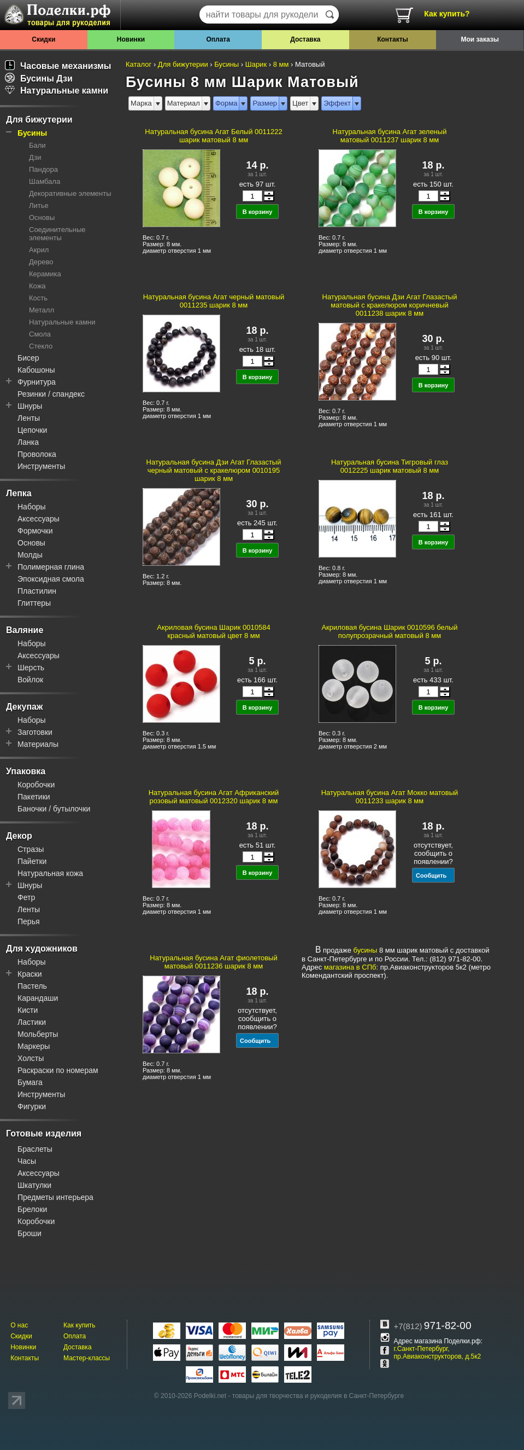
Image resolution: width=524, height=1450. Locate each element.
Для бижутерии (39, 119)
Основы (42, 217)
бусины (366, 950)
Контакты (392, 39)
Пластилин (36, 591)
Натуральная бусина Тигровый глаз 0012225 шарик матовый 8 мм (389, 466)
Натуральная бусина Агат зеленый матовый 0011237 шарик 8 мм (390, 135)
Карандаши (37, 998)
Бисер (28, 357)
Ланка (28, 442)
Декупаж (24, 706)
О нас (19, 1325)
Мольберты (37, 1034)
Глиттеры (34, 603)
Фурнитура (36, 382)
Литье (39, 205)
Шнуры (29, 406)
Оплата (217, 39)
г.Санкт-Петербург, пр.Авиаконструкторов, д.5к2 (437, 1352)
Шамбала (44, 181)
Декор (19, 835)
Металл (41, 310)
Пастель (32, 986)
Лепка (19, 493)
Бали (37, 145)
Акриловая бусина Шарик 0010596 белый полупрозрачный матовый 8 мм (389, 631)
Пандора (43, 169)
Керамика (45, 274)
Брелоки (32, 1209)
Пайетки (31, 861)
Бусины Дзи (39, 78)
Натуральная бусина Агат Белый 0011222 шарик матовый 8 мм (213, 135)
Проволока (36, 454)
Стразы (30, 849)
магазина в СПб (350, 967)
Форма (226, 103)
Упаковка (25, 771)
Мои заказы (480, 39)
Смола (40, 334)
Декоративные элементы (70, 193)
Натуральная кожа (50, 873)
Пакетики (33, 796)
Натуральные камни (56, 90)
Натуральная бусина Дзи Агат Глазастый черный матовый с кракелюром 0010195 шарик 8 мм (213, 470)
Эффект (337, 103)
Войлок (30, 679)
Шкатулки (34, 1185)
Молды (30, 554)
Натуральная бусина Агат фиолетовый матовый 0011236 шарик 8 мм (213, 962)
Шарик (256, 64)
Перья (28, 921)
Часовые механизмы (58, 66)
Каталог (138, 64)
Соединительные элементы (57, 233)
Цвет (300, 103)
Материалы (37, 744)
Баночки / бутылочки (53, 808)
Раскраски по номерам (57, 1070)
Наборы (31, 506)
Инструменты (41, 466)
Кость (38, 298)
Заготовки (34, 732)
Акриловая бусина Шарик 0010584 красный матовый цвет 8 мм (213, 631)
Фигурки (31, 1106)
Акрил (39, 250)
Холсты (30, 1058)
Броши (29, 1233)
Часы (26, 1161)
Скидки (43, 39)
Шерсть (30, 667)
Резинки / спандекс (51, 394)
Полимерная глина (50, 566)
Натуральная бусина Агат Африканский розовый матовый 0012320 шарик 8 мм (214, 796)
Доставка (305, 39)
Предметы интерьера (55, 1197)
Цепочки (32, 430)
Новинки (131, 39)
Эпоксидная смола (50, 579)
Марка (141, 103)
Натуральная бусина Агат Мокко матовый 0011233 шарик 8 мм (389, 796)
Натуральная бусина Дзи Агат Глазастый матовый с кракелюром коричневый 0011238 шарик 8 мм (389, 305)
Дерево (41, 262)
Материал (183, 103)
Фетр (26, 897)
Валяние (24, 630)
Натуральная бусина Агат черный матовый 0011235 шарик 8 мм (214, 301)
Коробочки (36, 784)
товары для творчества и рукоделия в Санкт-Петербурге (318, 1396)
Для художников (42, 948)
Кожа (37, 286)
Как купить (79, 1325)
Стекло (40, 346)
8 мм (281, 64)
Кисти (27, 1010)
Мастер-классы (86, 1358)
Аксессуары (38, 518)
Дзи (35, 157)
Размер (264, 103)
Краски (29, 974)
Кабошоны (36, 370)
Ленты (28, 418)
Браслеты (34, 1149)
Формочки (35, 530)
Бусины (32, 133)
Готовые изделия (43, 1133)
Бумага (30, 1082)
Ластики (31, 1022)
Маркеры (33, 1046)
